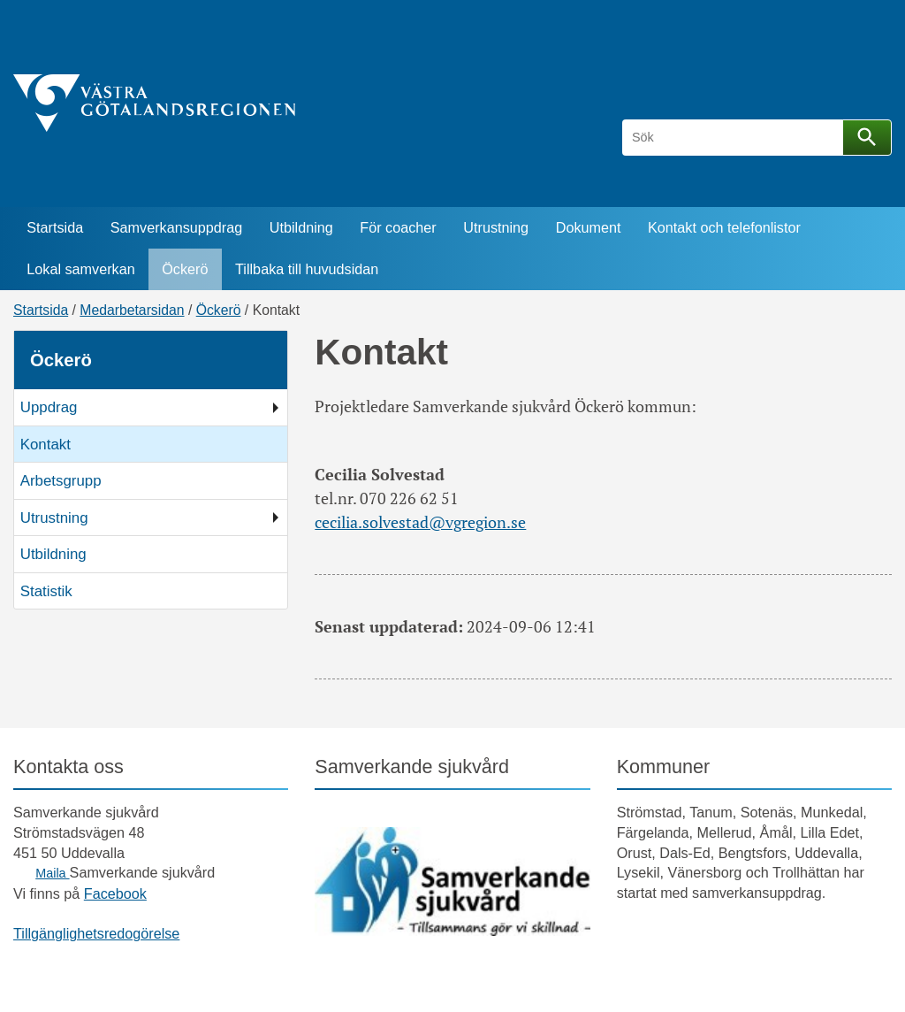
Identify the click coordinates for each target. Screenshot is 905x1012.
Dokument (588, 227)
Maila (52, 873)
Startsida (55, 227)
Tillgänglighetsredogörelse (96, 933)
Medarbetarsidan (132, 310)
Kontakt (45, 444)
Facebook (115, 893)
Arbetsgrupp (61, 480)
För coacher (398, 227)
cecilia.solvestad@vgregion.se (420, 522)
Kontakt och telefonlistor (724, 227)
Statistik (46, 591)
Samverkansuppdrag (176, 227)
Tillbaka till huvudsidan (306, 269)
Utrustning (496, 227)
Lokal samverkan (80, 269)
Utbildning (301, 227)
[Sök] (735, 137)
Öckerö (185, 269)
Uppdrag (49, 407)
